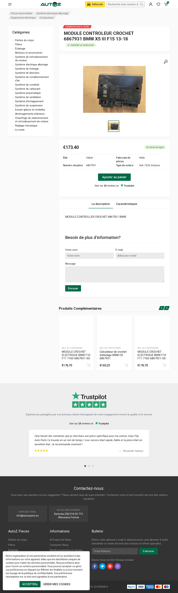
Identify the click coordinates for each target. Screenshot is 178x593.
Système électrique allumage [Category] (52, 13)
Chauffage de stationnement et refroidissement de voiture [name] (31, 119)
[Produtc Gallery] (76, 329)
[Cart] (166, 4)
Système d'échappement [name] (29, 101)
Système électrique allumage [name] (31, 64)
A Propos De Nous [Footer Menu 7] (60, 539)
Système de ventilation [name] (28, 97)
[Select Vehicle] (95, 4)
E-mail (119, 249)
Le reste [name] (20, 129)
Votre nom (71, 249)
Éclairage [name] (20, 48)
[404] (151, 4)
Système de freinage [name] (27, 68)
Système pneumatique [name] (28, 93)
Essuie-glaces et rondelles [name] (30, 109)
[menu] (10, 4)
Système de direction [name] (27, 72)
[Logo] (51, 4)
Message (70, 263)
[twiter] (102, 566)
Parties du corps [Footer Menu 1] (17, 539)
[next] (167, 308)
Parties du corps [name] (24, 40)
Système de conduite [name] (27, 84)
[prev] (162, 308)
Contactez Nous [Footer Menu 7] (59, 545)
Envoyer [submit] (73, 288)
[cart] (89, 365)
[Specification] (114, 89)
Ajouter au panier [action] (114, 177)
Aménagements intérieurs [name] (30, 113)
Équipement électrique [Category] (23, 17)
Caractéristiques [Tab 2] (126, 204)
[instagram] (118, 566)
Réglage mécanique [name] (26, 125)
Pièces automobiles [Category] (21, 13)
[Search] (141, 4)
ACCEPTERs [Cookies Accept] (30, 584)
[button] (85, 466)
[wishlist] (158, 4)
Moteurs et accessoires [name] (28, 52)
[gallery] (165, 61)
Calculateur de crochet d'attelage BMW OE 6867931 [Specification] (113, 355)
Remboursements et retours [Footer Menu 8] (66, 550)
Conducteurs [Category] (47, 17)
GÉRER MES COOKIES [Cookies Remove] (56, 584)
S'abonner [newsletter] (148, 551)
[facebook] (95, 566)
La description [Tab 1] (101, 204)
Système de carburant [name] (27, 88)
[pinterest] (110, 566)
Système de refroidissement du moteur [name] (31, 58)
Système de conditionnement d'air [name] (32, 78)
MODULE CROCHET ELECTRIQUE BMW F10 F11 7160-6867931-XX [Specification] (76, 355)
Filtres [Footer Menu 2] (11, 545)
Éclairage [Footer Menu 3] (13, 550)
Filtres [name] (18, 44)
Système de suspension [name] (29, 105)
